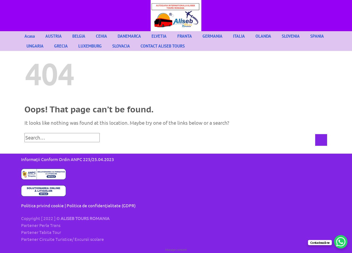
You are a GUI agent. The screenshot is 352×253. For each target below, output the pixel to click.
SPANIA (317, 36)
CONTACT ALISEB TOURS (163, 46)
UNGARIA (35, 46)
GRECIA (61, 46)
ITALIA (239, 36)
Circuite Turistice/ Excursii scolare (71, 239)
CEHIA (101, 36)
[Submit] (321, 140)
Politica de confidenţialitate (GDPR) (101, 205)
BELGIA (78, 36)
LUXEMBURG (90, 46)
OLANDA (263, 36)
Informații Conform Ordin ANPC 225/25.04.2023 (67, 159)
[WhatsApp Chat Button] (341, 242)
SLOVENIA (291, 36)
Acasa (29, 36)
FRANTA (184, 36)
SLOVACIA (121, 46)
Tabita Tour (50, 232)
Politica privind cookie (42, 205)
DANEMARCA (129, 36)
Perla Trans (49, 225)
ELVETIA (159, 36)
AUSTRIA (53, 36)
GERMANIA (212, 36)
